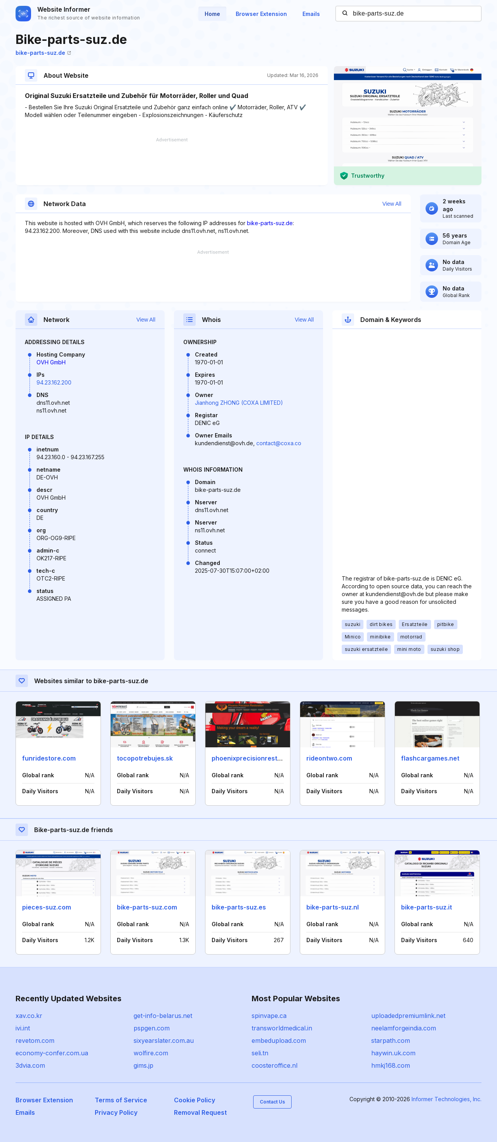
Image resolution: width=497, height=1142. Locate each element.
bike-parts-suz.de (43, 52)
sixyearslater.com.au (164, 1040)
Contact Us (272, 1102)
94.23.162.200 (53, 382)
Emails (311, 13)
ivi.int (23, 1028)
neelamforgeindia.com (403, 1028)
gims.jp (143, 1065)
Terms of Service (121, 1100)
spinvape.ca (269, 1016)
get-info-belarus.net (163, 1016)
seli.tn (260, 1053)
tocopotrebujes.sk (145, 758)
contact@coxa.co (278, 443)
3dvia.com (30, 1065)
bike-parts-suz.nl (332, 907)
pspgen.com (152, 1028)
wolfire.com (151, 1053)
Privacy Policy (116, 1112)
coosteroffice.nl (274, 1065)
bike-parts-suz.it (426, 907)
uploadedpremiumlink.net (408, 1016)
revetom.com (35, 1040)
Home (212, 13)
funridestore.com (49, 758)
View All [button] (391, 204)
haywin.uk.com (393, 1053)
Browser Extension (261, 13)
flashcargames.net (430, 758)
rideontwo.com (329, 758)
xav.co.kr (29, 1016)
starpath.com (390, 1040)
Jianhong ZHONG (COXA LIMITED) (239, 402)
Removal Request (200, 1112)
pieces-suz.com (46, 907)
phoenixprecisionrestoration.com (263, 758)
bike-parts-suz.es (239, 907)
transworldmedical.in (282, 1028)
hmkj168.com (390, 1065)
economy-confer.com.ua (52, 1053)
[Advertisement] (171, 161)
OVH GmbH (51, 362)
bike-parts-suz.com (147, 907)
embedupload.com (279, 1040)
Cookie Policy (194, 1100)
